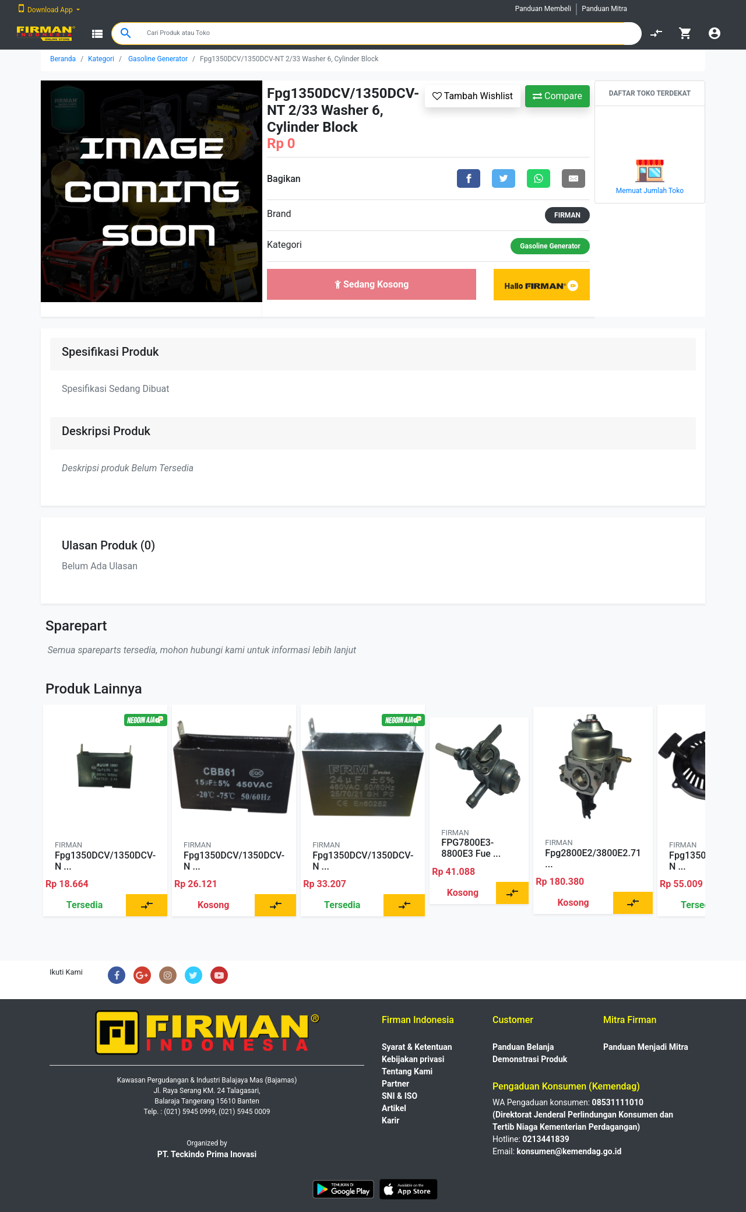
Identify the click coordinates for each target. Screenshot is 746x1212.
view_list (97, 34)
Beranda (63, 59)
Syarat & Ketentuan (417, 1047)
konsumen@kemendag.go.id (569, 1151)
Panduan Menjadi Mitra (645, 1047)
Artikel (394, 1108)
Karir (390, 1120)
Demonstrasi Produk (529, 1059)
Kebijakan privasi (413, 1059)
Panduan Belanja (523, 1047)
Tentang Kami (407, 1071)
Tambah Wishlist (472, 95)
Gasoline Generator (158, 59)
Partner (395, 1083)
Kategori (101, 59)
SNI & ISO (399, 1096)
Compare (557, 95)
